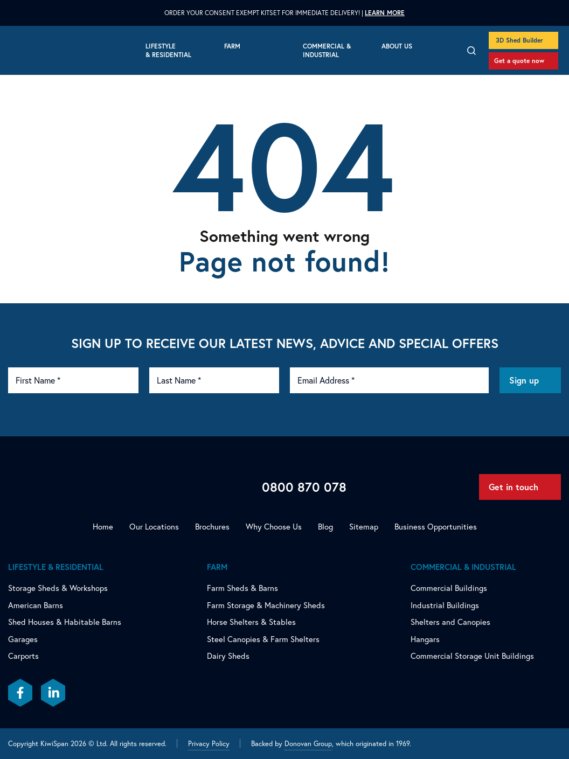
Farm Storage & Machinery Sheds (266, 605)
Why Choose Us (274, 526)
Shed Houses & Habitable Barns (64, 622)
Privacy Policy (209, 743)
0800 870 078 (304, 487)
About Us (396, 46)
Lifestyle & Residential (168, 50)
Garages (23, 639)
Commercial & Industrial (327, 50)
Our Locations (154, 526)
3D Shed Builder (519, 40)
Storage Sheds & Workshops (58, 588)
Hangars (425, 639)
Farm (232, 46)
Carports (23, 656)
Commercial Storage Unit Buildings (472, 656)
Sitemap (363, 526)
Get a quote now (519, 61)
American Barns (35, 605)
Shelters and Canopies (450, 622)
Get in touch (513, 486)
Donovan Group (308, 743)
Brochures (212, 526)
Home (103, 526)
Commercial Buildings (449, 588)
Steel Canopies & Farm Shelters (263, 639)
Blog (325, 526)
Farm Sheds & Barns (242, 588)
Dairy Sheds (228, 656)
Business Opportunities (435, 526)
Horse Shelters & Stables (251, 622)
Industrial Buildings (445, 605)
